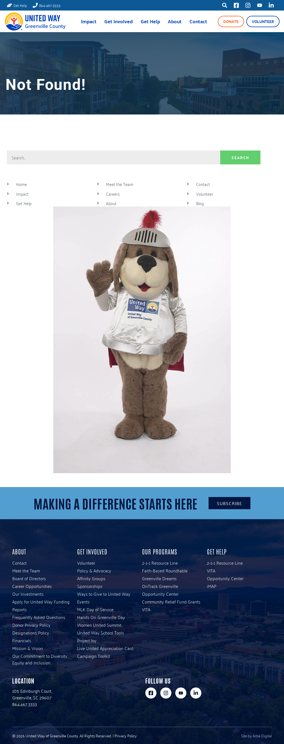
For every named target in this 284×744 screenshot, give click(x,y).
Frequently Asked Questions (38, 617)
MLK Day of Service (95, 609)
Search (240, 157)
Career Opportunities (32, 586)
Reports (19, 609)
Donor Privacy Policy (31, 625)
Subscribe (229, 503)
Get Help (150, 21)
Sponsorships (89, 586)
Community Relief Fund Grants (171, 601)
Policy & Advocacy (94, 570)
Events (83, 601)
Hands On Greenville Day (101, 617)
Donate (231, 21)
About (175, 21)
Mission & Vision (27, 648)
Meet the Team (26, 570)
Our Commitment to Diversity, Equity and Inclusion (40, 659)
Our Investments (28, 594)
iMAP (211, 586)
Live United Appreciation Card (105, 648)
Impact (89, 21)
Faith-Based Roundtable (164, 570)
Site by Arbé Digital (256, 735)
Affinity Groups (91, 578)
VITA (146, 609)
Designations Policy (30, 632)
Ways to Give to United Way (103, 594)
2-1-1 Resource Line (160, 563)
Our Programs (159, 551)
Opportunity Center (160, 594)
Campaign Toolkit (93, 656)
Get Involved (118, 21)
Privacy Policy (126, 735)
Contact (198, 21)
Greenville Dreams (159, 578)
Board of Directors (29, 578)
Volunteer (263, 21)
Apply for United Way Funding (41, 601)
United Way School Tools (100, 632)
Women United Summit (99, 625)
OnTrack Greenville (160, 586)
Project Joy (87, 640)
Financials (21, 640)
